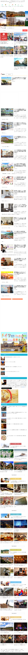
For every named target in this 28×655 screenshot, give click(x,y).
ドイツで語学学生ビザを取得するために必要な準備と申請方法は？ (20, 151)
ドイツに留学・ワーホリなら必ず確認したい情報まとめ (10, 649)
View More (14, 510)
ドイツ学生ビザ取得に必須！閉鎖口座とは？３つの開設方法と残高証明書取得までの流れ (20, 165)
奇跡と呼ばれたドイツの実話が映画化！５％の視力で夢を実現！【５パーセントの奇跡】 (20, 247)
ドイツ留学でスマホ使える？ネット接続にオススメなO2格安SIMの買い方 (20, 124)
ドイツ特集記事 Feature (16, 617)
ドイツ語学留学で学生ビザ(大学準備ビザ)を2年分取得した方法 (20, 287)
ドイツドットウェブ (4, 376)
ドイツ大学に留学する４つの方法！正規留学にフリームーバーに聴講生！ (19, 78)
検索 (25, 30)
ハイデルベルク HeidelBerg (16, 549)
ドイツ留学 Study (16, 478)
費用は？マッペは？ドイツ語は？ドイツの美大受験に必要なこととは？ (20, 219)
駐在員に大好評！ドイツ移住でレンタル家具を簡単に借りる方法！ (20, 192)
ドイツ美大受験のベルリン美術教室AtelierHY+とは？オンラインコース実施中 (20, 259)
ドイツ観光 (21, 649)
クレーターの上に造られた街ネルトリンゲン (12, 371)
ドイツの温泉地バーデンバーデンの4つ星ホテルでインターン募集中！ (20, 137)
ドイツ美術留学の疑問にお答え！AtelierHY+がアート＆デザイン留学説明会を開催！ (20, 178)
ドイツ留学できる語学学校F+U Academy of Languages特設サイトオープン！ (20, 232)
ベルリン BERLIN (16, 514)
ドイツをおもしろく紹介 (16, 582)
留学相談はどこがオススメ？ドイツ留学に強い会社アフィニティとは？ (20, 273)
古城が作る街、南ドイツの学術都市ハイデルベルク (13, 366)
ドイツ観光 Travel (16, 443)
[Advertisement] (9, 100)
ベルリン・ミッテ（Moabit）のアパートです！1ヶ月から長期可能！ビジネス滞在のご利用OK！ (20, 206)
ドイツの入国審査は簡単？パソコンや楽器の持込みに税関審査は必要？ (20, 110)
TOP (1, 649)
